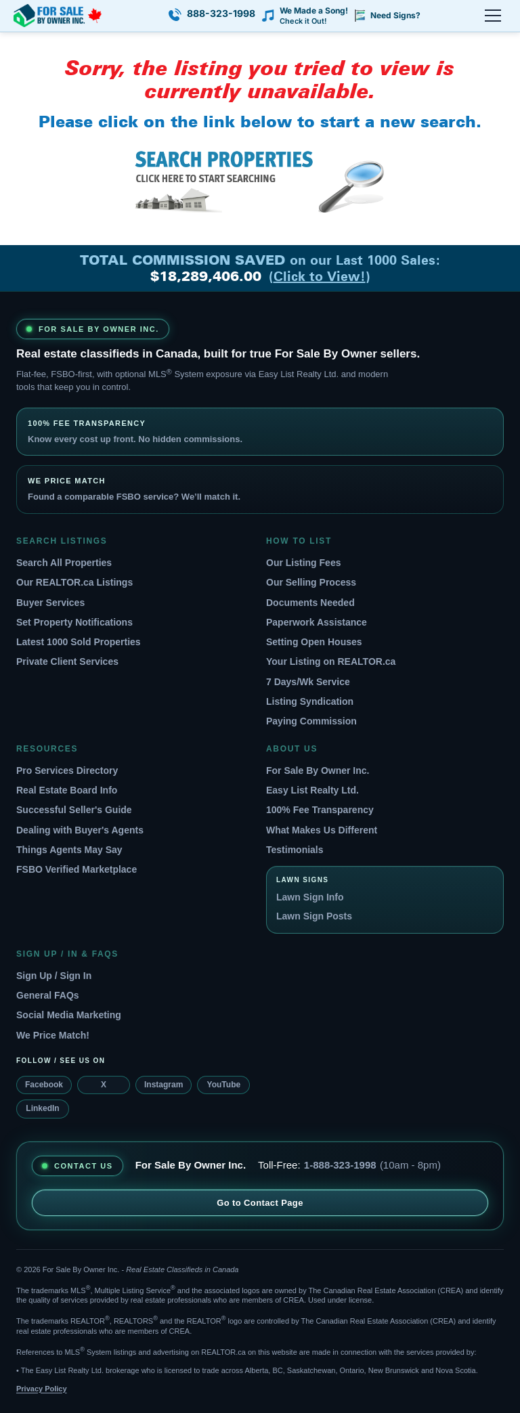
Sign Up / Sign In (53, 975)
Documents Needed (310, 602)
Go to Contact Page (260, 1203)
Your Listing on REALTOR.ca (330, 661)
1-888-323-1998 (340, 1165)
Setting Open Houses (314, 641)
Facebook (44, 1084)
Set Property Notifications (74, 622)
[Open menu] (493, 15)
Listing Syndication (309, 701)
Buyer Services (50, 602)
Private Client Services (67, 661)
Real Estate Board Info (66, 790)
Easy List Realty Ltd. (312, 790)
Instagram (163, 1084)
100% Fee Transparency (320, 809)
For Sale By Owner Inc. (318, 770)
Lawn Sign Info (310, 897)
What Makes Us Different (321, 830)
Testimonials (295, 849)
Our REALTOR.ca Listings (74, 582)
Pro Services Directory (67, 770)
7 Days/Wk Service (308, 681)
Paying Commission (311, 721)
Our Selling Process (311, 582)
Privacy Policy (41, 1389)
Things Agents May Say (69, 849)
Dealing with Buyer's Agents (80, 830)
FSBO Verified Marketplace (76, 869)
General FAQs (47, 995)
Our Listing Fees (303, 562)
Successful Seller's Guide (74, 809)
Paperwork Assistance (316, 622)
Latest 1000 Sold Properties (78, 641)
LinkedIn (42, 1108)
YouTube (224, 1084)
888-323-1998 (221, 13)
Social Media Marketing (68, 1014)
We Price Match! (52, 1035)
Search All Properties (64, 562)
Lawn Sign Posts (314, 916)
